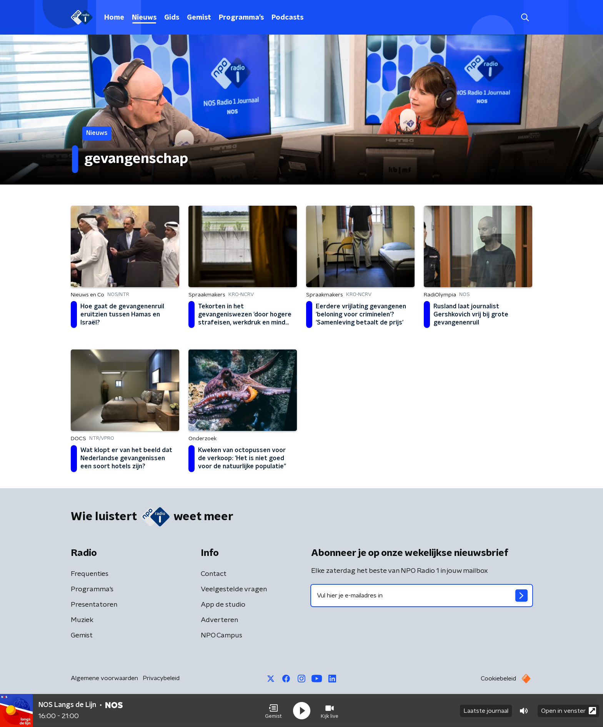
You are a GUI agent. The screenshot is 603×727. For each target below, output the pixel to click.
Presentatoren (94, 604)
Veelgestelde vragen (234, 589)
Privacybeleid (161, 678)
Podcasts (287, 17)
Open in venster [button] (568, 710)
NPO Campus (221, 635)
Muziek (82, 620)
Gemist (199, 17)
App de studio (223, 604)
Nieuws (144, 17)
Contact (214, 574)
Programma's (241, 17)
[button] (273, 711)
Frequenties (89, 574)
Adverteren (219, 620)
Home (114, 17)
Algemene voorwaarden (104, 678)
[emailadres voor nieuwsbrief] (421, 595)
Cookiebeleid (498, 678)
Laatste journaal (485, 711)
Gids (171, 17)
